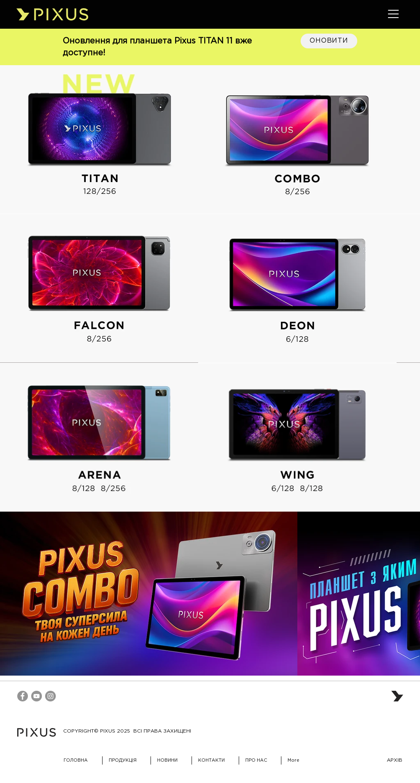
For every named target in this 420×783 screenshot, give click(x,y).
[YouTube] (36, 696)
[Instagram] (50, 696)
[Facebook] (22, 696)
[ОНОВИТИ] (329, 41)
